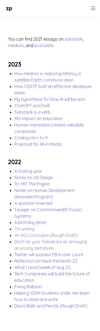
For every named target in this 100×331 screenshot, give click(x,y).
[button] (4, 8)
